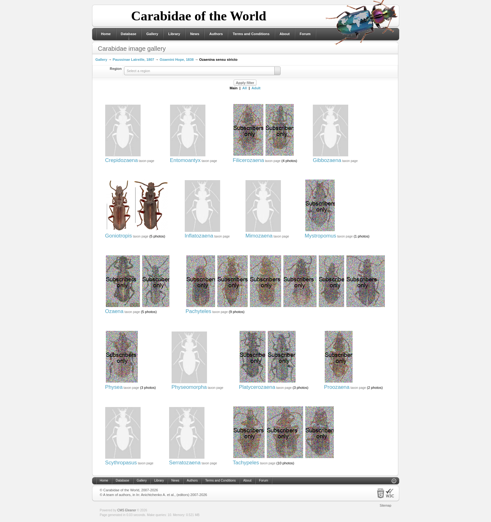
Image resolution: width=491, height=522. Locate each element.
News (194, 34)
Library (174, 34)
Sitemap (385, 505)
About (285, 34)
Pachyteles (198, 311)
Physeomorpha (189, 387)
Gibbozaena (327, 160)
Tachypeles (246, 463)
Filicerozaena (248, 160)
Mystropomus (320, 236)
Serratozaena (185, 463)
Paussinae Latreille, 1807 (133, 59)
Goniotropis (118, 236)
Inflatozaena (199, 236)
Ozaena (114, 311)
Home (106, 34)
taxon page (146, 161)
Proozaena (336, 387)
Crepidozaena (121, 160)
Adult (256, 88)
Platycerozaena (257, 387)
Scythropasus (121, 463)
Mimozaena (259, 236)
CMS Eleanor (126, 510)
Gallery (152, 34)
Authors (216, 34)
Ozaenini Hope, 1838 (177, 59)
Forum (305, 34)
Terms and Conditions (251, 34)
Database (129, 34)
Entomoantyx (185, 160)
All (244, 88)
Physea (114, 387)
